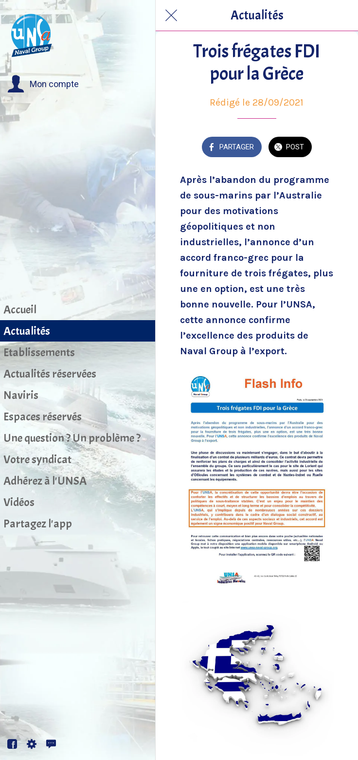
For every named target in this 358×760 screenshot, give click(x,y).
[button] (43, 84)
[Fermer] (171, 15)
